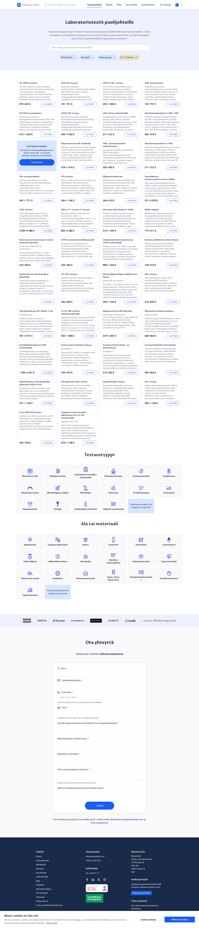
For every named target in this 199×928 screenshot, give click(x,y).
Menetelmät (41, 864)
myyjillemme (102, 823)
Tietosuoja (40, 897)
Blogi (119, 4)
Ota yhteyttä (131, 4)
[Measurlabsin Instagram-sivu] (104, 879)
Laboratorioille (42, 877)
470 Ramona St (137, 862)
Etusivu (39, 856)
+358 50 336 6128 (93, 860)
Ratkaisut (40, 869)
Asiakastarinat (148, 4)
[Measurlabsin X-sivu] (98, 879)
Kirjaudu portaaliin (141, 893)
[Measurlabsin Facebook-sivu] (87, 879)
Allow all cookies (179, 919)
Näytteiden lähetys (43, 889)
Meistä (109, 4)
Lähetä (99, 805)
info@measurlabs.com (132, 819)
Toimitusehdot (42, 893)
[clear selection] (136, 57)
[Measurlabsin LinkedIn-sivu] (93, 879)
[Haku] (63, 4)
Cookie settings (148, 919)
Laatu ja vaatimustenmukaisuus (49, 905)
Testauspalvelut (94, 4)
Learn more (51, 923)
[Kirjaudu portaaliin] (165, 4)
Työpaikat (40, 885)
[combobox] (69, 57)
